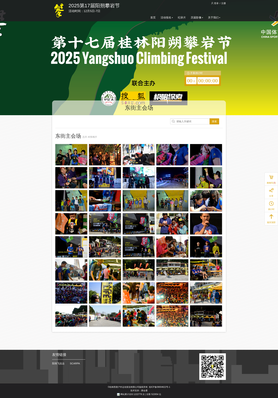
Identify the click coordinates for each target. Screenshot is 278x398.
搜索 (214, 121)
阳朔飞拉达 (58, 363)
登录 (215, 3)
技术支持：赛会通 (139, 390)
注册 (223, 3)
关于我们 (214, 17)
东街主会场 (139, 108)
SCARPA (75, 363)
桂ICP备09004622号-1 (159, 387)
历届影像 (197, 17)
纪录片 (182, 17)
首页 (153, 17)
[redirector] (202, 78)
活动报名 (167, 17)
